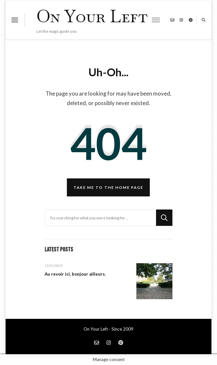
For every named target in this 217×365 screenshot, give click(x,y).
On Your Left (92, 16)
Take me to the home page (108, 187)
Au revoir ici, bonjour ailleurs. (75, 274)
